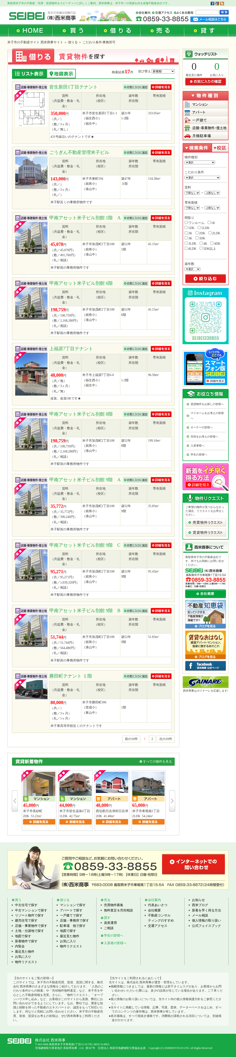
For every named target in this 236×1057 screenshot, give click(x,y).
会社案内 (154, 900)
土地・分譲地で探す (29, 931)
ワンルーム (194, 223)
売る (107, 900)
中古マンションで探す (31, 910)
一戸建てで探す (71, 915)
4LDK (190, 248)
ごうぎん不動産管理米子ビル (79, 152)
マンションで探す (73, 905)
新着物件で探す (26, 941)
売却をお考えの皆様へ (204, 436)
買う (18, 900)
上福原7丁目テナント (74, 348)
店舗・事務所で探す (74, 920)
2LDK (214, 233)
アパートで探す (71, 910)
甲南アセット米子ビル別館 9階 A (85, 479)
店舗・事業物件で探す (31, 926)
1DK (190, 228)
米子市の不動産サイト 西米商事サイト (35, 42)
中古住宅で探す (26, 905)
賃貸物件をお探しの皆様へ (207, 404)
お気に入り (217, 75)
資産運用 (110, 923)
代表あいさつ (157, 905)
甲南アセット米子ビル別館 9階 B (84, 610)
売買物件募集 (113, 905)
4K (203, 243)
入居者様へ (197, 445)
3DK (200, 238)
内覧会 (20, 946)
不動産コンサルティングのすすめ (161, 918)
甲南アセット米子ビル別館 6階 (81, 283)
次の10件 (165, 739)
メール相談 (200, 915)
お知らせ (198, 900)
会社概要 (154, 910)
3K (188, 238)
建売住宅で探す (26, 920)
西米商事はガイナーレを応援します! (205, 690)
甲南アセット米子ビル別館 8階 (81, 414)
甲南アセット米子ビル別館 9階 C (84, 545)
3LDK (190, 243)
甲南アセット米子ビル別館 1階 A (85, 217)
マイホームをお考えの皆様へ (207, 415)
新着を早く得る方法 (206, 910)
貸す (107, 917)
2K (188, 233)
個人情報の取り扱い (206, 920)
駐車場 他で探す (73, 926)
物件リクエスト (26, 962)
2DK (200, 233)
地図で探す (23, 936)
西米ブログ (200, 905)
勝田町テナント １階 (70, 675)
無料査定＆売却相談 (118, 910)
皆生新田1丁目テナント (76, 86)
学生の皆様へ (199, 454)
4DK (215, 243)
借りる (65, 900)
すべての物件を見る (157, 761)
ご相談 (109, 928)
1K (211, 223)
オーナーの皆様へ (202, 427)
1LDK (203, 228)
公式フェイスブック (206, 926)
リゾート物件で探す (29, 915)
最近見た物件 (194, 75)
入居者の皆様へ (115, 943)
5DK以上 (208, 248)
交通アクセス (157, 926)
